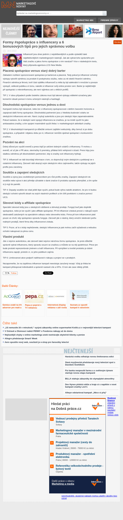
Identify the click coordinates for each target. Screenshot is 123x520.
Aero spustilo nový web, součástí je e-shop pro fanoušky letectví (37, 342)
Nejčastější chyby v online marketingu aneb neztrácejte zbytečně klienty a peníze (45, 335)
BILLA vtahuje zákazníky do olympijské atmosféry (89, 378)
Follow (10, 273)
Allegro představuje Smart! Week (21, 338)
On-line (117, 42)
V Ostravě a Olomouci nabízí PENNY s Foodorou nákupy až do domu (39, 331)
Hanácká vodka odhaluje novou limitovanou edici (89, 356)
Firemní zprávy (109, 20)
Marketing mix (85, 20)
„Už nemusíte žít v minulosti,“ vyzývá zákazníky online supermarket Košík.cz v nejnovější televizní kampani (58, 327)
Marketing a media (63, 484)
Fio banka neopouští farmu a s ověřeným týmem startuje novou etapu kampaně (89, 371)
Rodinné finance (111, 399)
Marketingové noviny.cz (15, 5)
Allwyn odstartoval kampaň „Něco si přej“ (86, 392)
